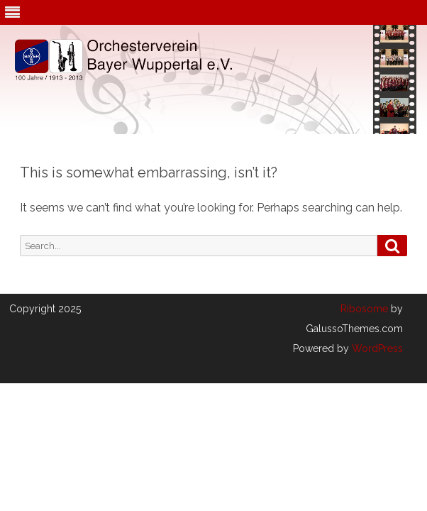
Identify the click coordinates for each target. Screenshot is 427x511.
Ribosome (364, 308)
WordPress (376, 348)
